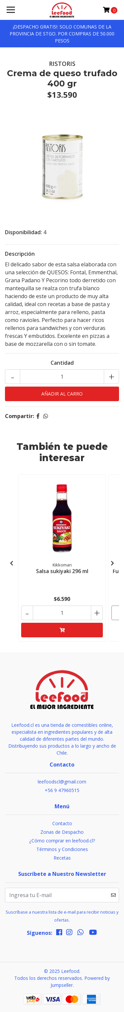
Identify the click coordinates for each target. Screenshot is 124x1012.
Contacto (62, 823)
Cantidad (62, 362)
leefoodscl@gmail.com (62, 781)
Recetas (62, 858)
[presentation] (11, 563)
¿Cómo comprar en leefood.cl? (62, 840)
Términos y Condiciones (62, 849)
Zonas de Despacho (62, 832)
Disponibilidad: (23, 232)
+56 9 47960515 (62, 790)
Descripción (20, 253)
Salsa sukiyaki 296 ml (62, 571)
